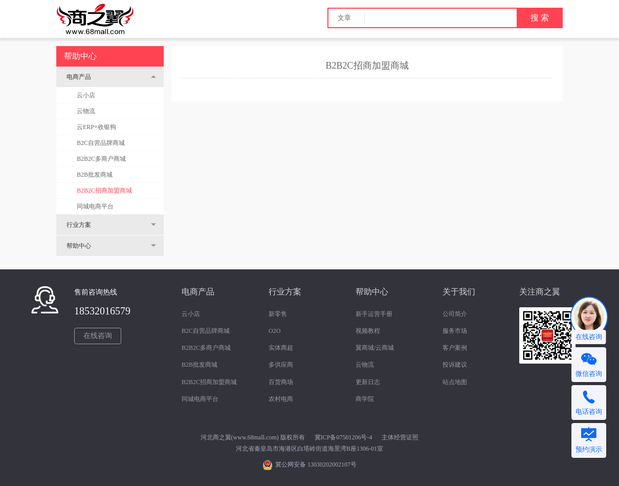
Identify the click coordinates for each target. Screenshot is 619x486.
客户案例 (455, 347)
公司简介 (455, 314)
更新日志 (368, 382)
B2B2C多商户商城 (101, 158)
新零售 (278, 314)
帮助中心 (79, 245)
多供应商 (281, 364)
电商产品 (79, 76)
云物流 (86, 111)
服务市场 (455, 330)
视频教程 (368, 330)
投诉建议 (455, 364)
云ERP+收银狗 (96, 127)
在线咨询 (97, 336)
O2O (274, 330)
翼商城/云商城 (375, 347)
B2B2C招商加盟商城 (104, 190)
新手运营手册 (374, 314)
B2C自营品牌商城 (101, 142)
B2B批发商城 (95, 174)
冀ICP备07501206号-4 (343, 437)
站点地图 (455, 382)
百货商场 (281, 382)
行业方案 (79, 224)
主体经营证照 (400, 437)
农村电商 (281, 399)
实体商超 (281, 347)
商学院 (365, 399)
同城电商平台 (95, 206)
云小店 (86, 95)
